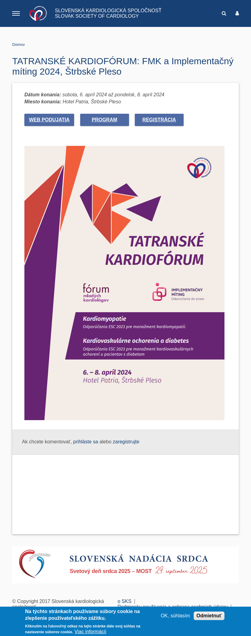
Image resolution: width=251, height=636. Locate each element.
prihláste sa (85, 441)
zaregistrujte (126, 441)
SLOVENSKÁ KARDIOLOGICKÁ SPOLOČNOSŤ (108, 10)
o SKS (124, 601)
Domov (18, 44)
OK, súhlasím (175, 615)
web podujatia (49, 119)
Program (104, 119)
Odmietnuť (208, 615)
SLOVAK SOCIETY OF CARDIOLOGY (97, 16)
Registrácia (159, 119)
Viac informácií (90, 631)
